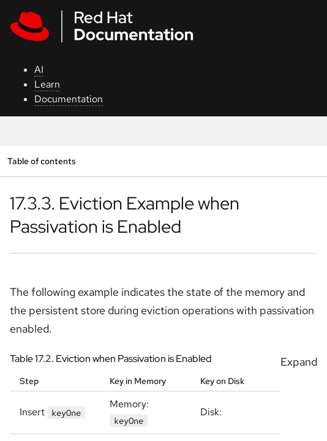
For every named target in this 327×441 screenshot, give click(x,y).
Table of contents (41, 161)
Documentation (68, 98)
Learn (47, 84)
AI (38, 69)
